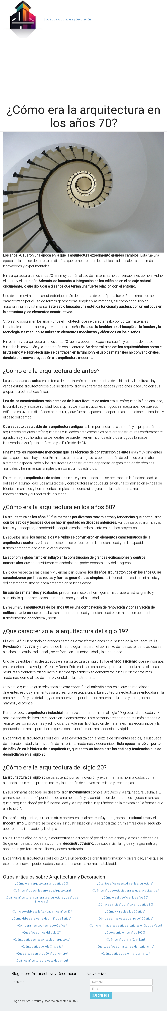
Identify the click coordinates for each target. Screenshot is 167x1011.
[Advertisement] (83, 69)
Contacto (18, 982)
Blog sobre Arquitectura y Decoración (67, 19)
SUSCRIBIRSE (100, 995)
